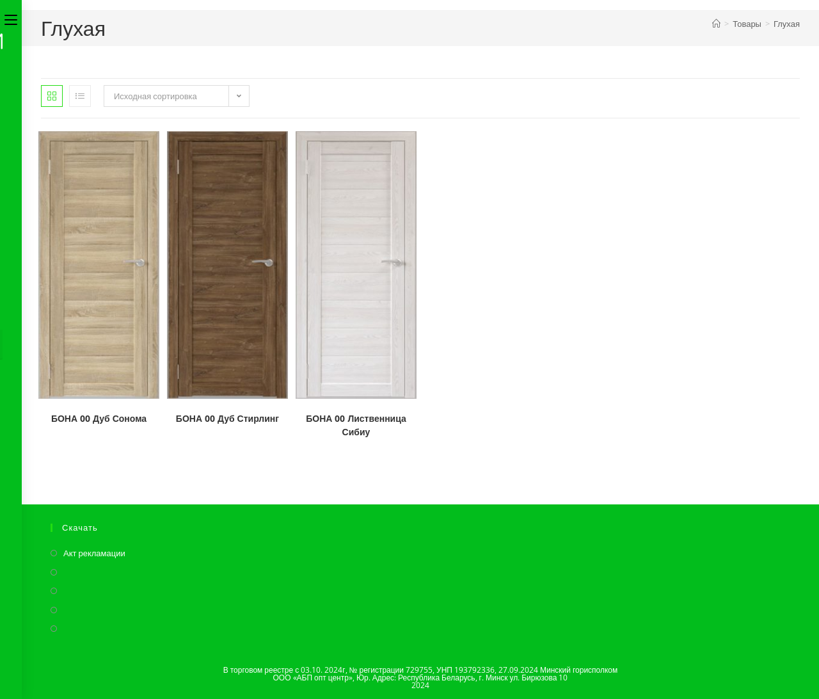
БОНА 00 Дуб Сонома (99, 418)
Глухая (787, 23)
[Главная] (716, 23)
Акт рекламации (94, 553)
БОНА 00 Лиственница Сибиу (356, 425)
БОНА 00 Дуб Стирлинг (227, 418)
